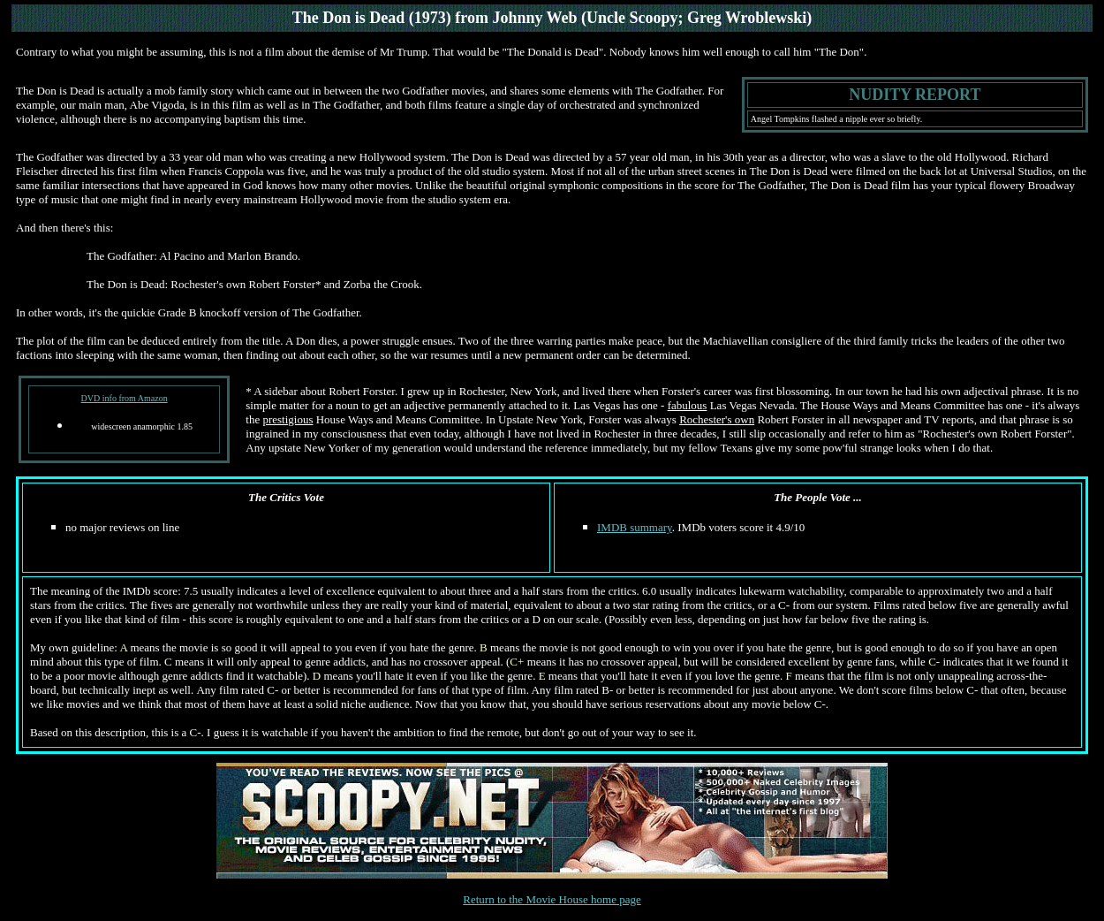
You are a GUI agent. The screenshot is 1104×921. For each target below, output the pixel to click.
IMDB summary (634, 527)
